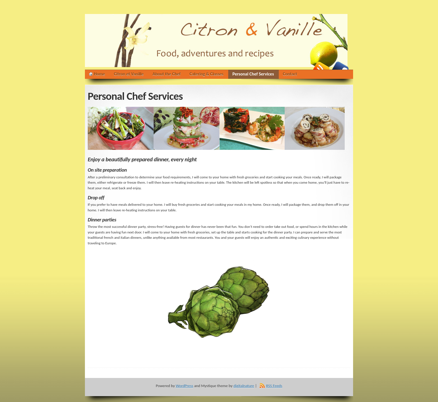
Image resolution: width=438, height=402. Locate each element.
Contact (290, 74)
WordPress (184, 385)
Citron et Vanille (129, 74)
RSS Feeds (274, 385)
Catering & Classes (206, 74)
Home (99, 74)
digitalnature (244, 385)
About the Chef (167, 74)
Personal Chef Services (253, 75)
